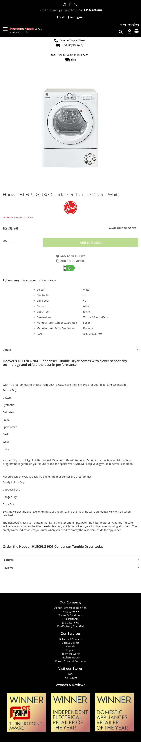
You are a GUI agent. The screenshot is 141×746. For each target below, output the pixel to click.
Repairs (70, 650)
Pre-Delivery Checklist (70, 626)
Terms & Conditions (71, 615)
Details (7, 349)
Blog (73, 59)
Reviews (8, 567)
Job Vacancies (70, 622)
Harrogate (76, 17)
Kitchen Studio (70, 657)
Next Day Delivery (72, 45)
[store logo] (26, 30)
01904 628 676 (93, 10)
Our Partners (71, 619)
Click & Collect (70, 642)
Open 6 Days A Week (72, 40)
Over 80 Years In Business (72, 55)
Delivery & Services (70, 639)
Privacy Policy (70, 611)
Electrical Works (70, 654)
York (62, 17)
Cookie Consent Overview (70, 661)
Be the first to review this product (19, 217)
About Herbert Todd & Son (70, 608)
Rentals (70, 646)
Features (8, 560)
